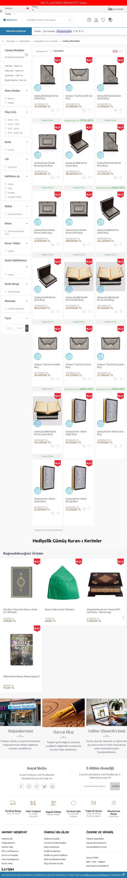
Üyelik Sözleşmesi (52, 784)
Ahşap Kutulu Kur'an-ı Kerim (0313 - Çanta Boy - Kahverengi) (62, 610)
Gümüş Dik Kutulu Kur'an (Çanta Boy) (109, 97)
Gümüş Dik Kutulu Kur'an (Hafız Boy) (46, 97)
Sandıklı (10, 192)
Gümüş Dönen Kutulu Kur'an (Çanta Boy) (44, 164)
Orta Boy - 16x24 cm (13, 66)
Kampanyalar (64, 31)
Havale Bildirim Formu (96, 780)
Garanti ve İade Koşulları (55, 776)
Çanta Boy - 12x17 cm (14, 75)
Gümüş (9, 150)
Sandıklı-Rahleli (13, 197)
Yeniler (37, 31)
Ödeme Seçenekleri (95, 771)
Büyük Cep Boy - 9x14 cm (15, 80)
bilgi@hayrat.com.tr (11, 832)
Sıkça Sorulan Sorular (53, 796)
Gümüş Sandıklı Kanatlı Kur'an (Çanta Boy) (45, 433)
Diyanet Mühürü (13, 214)
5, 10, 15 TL (78, 31)
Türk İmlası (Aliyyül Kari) (14, 232)
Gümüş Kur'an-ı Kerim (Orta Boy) (110, 433)
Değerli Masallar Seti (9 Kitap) (101, 609)
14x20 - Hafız (12, 124)
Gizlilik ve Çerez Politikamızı (96, 875)
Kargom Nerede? (116, 9)
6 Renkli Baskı (12, 291)
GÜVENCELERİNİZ (49, 850)
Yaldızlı (9, 251)
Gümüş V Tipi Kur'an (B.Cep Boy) (79, 97)
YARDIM (74, 850)
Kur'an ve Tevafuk (10, 788)
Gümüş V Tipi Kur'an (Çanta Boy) (110, 365)
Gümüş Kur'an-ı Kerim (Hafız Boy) (76, 433)
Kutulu (9, 184)
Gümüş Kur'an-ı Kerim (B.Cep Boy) (76, 500)
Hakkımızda (7, 771)
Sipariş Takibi (92, 790)
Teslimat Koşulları (52, 771)
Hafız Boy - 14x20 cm (14, 71)
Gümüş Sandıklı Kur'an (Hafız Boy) (107, 231)
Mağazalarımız (8, 776)
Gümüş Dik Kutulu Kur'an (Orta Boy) (109, 164)
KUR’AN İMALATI (15, 850)
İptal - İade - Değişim (95, 794)
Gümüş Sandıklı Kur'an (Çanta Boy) (76, 164)
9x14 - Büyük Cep (14, 132)
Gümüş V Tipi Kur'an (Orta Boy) (78, 365)
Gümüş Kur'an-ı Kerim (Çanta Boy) (44, 500)
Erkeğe (9, 102)
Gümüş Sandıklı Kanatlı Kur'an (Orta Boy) (108, 298)
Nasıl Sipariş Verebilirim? (97, 799)
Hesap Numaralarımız (96, 776)
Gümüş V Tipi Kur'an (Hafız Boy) (47, 365)
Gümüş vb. (11, 167)
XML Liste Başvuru (10, 784)
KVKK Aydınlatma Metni (55, 792)
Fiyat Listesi (7, 796)
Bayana (9, 98)
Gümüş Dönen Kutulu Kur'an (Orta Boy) (76, 231)
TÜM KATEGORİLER (16, 31)
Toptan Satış (7, 780)
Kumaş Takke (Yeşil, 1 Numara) (17, 609)
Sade (8, 188)
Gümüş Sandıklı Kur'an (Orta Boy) (44, 298)
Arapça (9, 274)
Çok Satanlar (49, 31)
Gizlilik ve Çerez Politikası (55, 788)
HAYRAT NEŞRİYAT (14, 309)
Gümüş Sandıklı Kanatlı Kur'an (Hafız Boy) (76, 298)
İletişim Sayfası (8, 836)
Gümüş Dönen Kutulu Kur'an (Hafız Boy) (44, 231)
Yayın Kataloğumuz (10, 792)
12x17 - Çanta (12, 128)
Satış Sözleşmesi (51, 780)
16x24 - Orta (11, 120)
